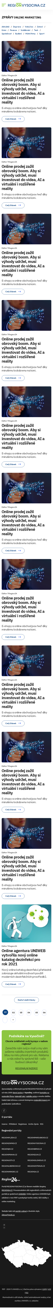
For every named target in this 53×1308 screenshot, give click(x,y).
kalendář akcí (20, 1096)
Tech (36, 30)
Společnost (6, 33)
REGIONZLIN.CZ (34, 1154)
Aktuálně (5, 26)
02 (13, 1012)
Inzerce (4, 1124)
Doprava (17, 26)
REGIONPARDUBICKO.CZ (38, 1137)
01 (5, 1012)
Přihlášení (13, 1124)
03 (21, 1012)
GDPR (44, 1289)
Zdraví (40, 26)
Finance (13, 30)
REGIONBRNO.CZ (35, 1149)
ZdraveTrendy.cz (8, 1215)
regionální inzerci (40, 1100)
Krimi (4, 30)
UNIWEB (22, 1194)
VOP (49, 1289)
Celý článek (13, 119)
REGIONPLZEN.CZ (9, 1137)
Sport (41, 33)
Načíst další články (26, 1000)
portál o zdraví (21, 1211)
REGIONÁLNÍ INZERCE (26, 1068)
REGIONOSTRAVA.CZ (36, 1166)
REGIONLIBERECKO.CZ (11, 1166)
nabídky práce (31, 1096)
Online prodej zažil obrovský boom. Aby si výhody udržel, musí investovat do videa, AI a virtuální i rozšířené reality (23, 91)
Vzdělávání (25, 30)
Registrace (22, 1124)
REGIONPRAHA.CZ (9, 1154)
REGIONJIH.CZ (7, 1149)
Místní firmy (30, 33)
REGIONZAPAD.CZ (9, 1143)
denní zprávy (18, 1092)
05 (36, 1012)
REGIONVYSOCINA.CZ (37, 1143)
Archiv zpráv (33, 1124)
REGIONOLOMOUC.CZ (37, 1160)
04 (28, 1012)
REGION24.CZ (33, 1172)
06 (44, 1012)
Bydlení (18, 33)
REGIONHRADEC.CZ (10, 1172)
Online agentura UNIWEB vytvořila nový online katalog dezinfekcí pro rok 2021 (24, 954)
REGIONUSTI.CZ (8, 1160)
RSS (41, 1124)
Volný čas (29, 26)
